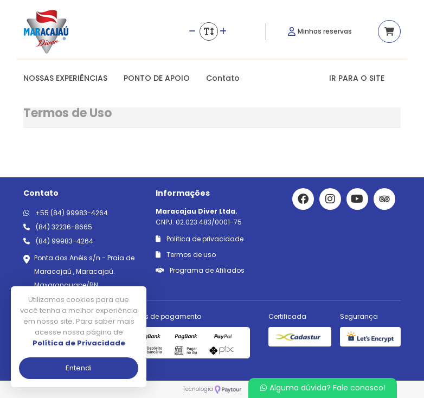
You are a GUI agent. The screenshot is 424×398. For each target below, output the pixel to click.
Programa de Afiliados (200, 270)
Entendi (79, 368)
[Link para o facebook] (303, 199)
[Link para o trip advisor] (384, 199)
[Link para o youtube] (357, 199)
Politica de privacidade (199, 238)
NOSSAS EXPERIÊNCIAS (65, 78)
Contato (223, 78)
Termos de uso (186, 254)
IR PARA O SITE (356, 78)
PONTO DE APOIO (157, 78)
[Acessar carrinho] (389, 31)
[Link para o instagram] (330, 199)
